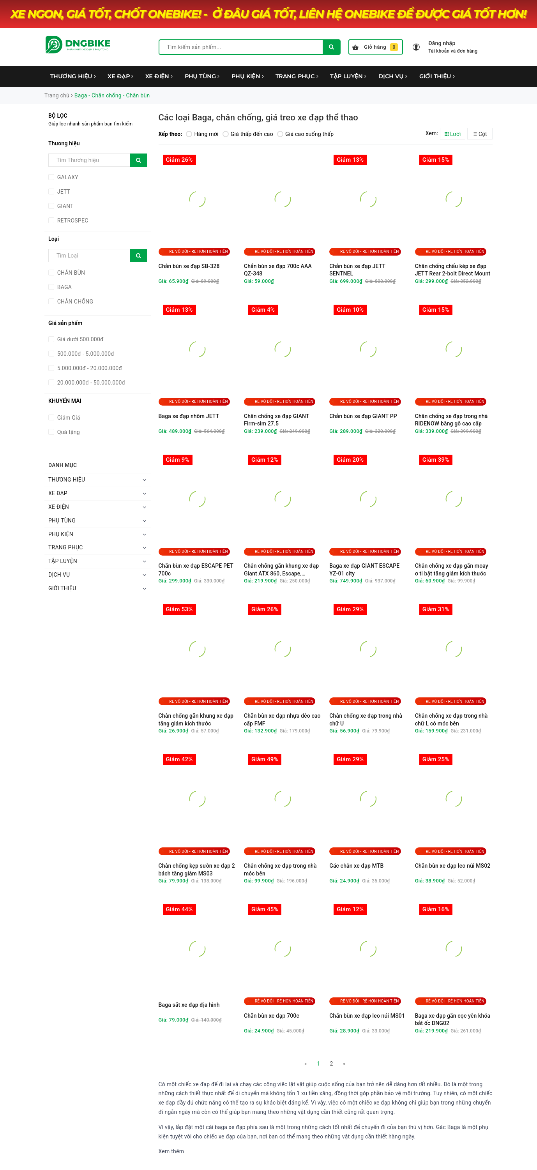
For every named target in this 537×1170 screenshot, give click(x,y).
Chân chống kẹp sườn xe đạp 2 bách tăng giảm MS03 (197, 870)
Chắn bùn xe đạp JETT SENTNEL (357, 270)
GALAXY (67, 177)
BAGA (64, 287)
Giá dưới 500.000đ (80, 339)
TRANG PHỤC (297, 76)
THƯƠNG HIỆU (73, 76)
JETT (63, 192)
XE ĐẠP (120, 76)
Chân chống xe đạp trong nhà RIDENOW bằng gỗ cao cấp (451, 420)
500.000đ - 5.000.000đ (85, 354)
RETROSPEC (72, 220)
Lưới (453, 134)
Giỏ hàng (375, 47)
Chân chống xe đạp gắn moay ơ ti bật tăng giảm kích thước (451, 570)
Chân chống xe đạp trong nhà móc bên (280, 870)
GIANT (65, 206)
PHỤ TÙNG (202, 76)
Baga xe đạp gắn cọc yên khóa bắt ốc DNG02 (453, 1020)
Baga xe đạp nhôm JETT (189, 416)
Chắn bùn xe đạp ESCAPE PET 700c (196, 570)
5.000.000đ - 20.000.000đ (89, 368)
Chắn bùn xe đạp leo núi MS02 (453, 866)
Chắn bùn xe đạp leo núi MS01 (367, 1016)
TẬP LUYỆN (348, 76)
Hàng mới (202, 134)
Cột (480, 134)
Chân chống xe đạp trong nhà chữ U (365, 720)
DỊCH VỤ (393, 76)
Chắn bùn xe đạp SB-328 (189, 266)
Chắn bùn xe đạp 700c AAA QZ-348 (278, 270)
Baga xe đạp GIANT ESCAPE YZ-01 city (364, 570)
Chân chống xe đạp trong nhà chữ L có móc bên (451, 720)
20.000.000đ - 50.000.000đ (90, 382)
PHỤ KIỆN (247, 76)
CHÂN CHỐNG (74, 301)
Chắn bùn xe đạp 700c (271, 1016)
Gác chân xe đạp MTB (356, 866)
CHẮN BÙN (70, 273)
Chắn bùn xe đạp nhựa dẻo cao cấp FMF (282, 720)
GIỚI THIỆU (437, 76)
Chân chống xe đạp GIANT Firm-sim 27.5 (276, 420)
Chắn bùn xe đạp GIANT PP (363, 416)
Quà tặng (68, 432)
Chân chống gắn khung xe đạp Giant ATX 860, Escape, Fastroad (281, 570)
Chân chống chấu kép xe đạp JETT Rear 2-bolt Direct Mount (453, 270)
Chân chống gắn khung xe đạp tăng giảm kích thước (196, 720)
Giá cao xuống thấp (305, 134)
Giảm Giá (68, 418)
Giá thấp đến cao (248, 134)
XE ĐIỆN (159, 76)
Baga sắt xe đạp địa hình (189, 1005)
